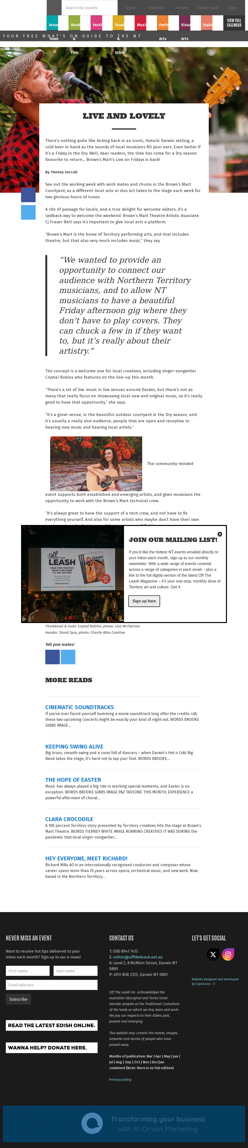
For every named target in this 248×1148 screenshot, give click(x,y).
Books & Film (79, 25)
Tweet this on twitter (28, 212)
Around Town (57, 25)
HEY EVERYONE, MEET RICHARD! (86, 858)
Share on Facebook (28, 195)
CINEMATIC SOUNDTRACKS (79, 706)
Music (146, 22)
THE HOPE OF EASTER (73, 779)
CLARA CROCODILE (69, 818)
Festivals (101, 22)
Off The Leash (24, 15)
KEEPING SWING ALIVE (74, 746)
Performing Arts (168, 25)
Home (54, 7)
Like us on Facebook (198, 954)
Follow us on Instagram (228, 954)
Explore (212, 22)
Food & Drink (123, 25)
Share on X (213, 954)
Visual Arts (190, 22)
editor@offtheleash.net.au (138, 957)
